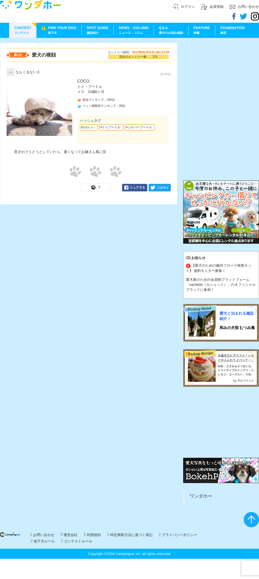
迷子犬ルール (43, 541)
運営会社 (69, 535)
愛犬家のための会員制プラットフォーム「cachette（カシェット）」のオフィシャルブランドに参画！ (221, 285)
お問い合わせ (42, 535)
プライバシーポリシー (178, 535)
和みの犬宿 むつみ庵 (237, 327)
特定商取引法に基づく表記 (130, 535)
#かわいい (88, 127)
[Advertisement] (221, 74)
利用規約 (92, 535)
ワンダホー (201, 496)
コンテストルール (76, 541)
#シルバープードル (139, 127)
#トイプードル (110, 127)
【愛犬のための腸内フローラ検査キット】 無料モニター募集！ (219, 267)
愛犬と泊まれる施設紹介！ (237, 316)
